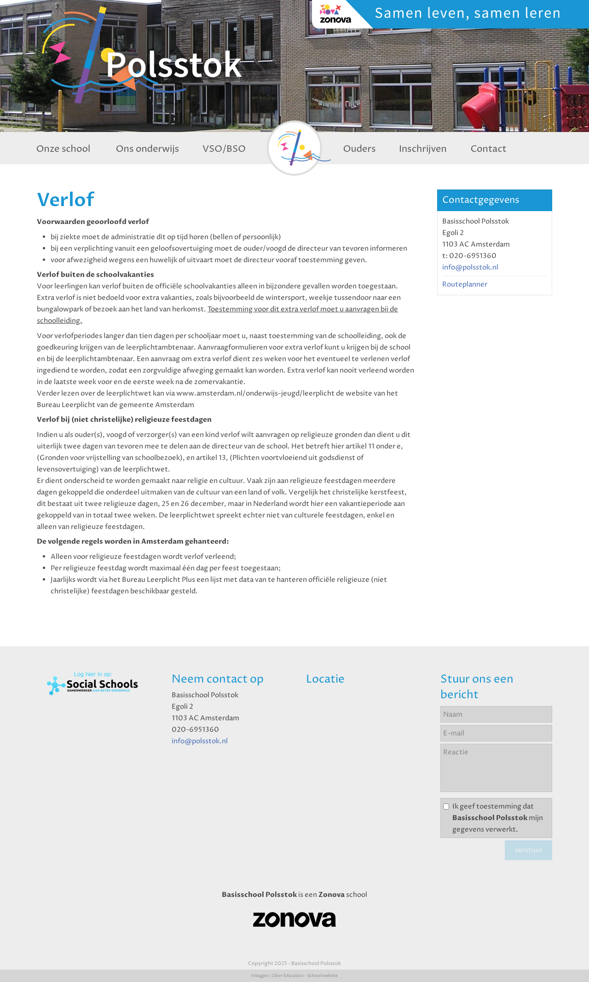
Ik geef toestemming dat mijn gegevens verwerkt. (497, 818)
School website (322, 976)
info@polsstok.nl (470, 267)
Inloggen (260, 976)
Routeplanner (464, 284)
